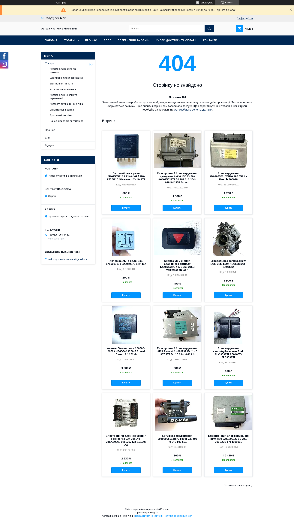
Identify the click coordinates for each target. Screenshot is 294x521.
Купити (126, 208)
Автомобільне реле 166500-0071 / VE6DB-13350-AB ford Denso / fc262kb (126, 351)
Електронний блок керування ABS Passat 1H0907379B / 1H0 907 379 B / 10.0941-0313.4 (177, 351)
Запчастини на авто (61, 83)
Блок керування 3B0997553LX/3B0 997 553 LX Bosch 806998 (228, 176)
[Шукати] (209, 28)
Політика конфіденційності (178, 516)
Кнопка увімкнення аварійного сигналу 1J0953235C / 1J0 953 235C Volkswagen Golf (177, 265)
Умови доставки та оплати (176, 40)
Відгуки (49, 145)
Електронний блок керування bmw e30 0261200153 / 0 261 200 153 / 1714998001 (228, 438)
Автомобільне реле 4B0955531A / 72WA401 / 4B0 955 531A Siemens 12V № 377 (126, 176)
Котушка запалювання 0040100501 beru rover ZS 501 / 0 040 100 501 (177, 438)
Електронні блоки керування (66, 77)
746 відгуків (207, 2)
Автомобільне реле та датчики (193, 109)
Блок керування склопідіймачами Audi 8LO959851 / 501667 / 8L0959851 (228, 353)
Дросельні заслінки (61, 115)
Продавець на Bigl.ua (147, 512)
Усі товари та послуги (237, 485)
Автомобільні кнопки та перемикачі (63, 96)
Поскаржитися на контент (148, 516)
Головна (51, 40)
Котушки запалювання (63, 89)
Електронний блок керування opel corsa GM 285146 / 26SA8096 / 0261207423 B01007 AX (126, 440)
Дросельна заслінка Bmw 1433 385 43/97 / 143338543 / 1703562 (228, 263)
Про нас (91, 40)
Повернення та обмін (133, 40)
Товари (69, 40)
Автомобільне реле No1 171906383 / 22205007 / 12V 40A (126, 262)
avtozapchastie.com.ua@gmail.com (68, 259)
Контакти (210, 40)
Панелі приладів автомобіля (66, 121)
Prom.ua (164, 509)
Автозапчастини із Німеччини (66, 103)
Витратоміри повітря (62, 109)
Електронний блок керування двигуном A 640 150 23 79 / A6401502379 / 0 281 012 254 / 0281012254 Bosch (177, 178)
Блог (107, 40)
